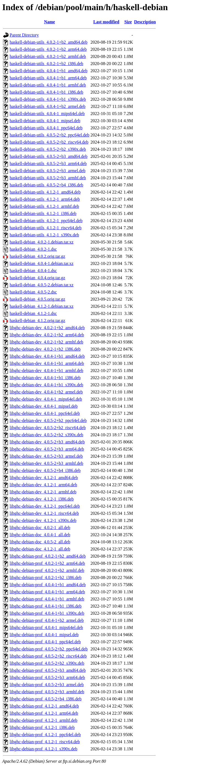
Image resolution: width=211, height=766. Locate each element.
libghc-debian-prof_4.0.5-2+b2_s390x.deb (47, 663)
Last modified (106, 21)
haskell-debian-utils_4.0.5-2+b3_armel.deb (47, 170)
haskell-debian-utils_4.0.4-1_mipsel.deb (45, 120)
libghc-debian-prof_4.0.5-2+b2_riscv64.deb (48, 656)
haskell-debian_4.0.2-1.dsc (33, 249)
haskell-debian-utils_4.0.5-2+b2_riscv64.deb (49, 142)
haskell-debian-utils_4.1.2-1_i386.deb (43, 213)
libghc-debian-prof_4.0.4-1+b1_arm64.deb (47, 591)
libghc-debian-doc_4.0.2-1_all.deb (40, 527)
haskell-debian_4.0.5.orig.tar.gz (37, 299)
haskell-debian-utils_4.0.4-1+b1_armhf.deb (48, 85)
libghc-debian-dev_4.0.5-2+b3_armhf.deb (46, 463)
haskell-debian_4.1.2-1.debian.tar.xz (41, 306)
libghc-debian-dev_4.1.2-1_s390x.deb (43, 520)
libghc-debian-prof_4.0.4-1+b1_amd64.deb (48, 584)
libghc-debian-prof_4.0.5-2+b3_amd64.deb (48, 670)
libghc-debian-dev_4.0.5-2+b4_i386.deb (45, 470)
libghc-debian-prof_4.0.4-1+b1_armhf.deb (47, 599)
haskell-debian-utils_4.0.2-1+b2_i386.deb (46, 63)
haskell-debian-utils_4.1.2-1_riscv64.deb (46, 227)
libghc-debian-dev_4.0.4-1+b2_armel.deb (46, 392)
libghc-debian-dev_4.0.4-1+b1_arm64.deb (47, 363)
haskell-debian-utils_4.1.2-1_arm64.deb (45, 199)
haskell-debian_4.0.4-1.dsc (33, 270)
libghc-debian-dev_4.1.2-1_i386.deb (42, 499)
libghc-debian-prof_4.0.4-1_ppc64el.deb (45, 641)
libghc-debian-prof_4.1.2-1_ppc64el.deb (45, 734)
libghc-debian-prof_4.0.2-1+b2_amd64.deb (48, 556)
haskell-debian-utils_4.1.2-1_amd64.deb (45, 192)
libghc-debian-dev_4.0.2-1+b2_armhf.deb (46, 342)
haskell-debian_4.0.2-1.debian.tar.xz (41, 242)
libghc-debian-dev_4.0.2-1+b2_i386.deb (45, 349)
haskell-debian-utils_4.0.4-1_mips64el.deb (47, 113)
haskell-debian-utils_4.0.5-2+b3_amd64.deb (48, 156)
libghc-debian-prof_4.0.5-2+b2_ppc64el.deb (49, 649)
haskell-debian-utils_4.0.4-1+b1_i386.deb (46, 92)
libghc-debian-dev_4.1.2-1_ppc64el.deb (45, 506)
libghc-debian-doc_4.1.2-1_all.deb (40, 549)
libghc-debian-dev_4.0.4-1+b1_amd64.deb (47, 356)
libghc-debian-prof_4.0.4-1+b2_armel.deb (47, 620)
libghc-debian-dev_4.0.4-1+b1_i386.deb (45, 377)
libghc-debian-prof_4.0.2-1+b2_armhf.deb (47, 570)
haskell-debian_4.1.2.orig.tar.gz (37, 320)
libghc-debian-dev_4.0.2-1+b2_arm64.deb (47, 334)
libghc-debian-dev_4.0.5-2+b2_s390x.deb (46, 434)
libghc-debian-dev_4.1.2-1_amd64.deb (44, 477)
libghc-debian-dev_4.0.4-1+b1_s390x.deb (46, 384)
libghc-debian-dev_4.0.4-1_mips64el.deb (46, 399)
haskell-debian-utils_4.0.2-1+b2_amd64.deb (48, 42)
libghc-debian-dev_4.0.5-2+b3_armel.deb (46, 456)
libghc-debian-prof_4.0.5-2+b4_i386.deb (46, 699)
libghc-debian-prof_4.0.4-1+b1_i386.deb (46, 606)
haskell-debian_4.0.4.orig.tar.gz (37, 277)
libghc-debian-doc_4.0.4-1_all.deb (40, 534)
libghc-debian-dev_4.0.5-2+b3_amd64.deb (47, 442)
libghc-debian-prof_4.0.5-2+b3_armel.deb (47, 684)
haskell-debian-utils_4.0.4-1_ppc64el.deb (46, 127)
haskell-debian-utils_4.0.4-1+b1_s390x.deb (48, 99)
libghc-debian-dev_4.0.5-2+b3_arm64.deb (47, 449)
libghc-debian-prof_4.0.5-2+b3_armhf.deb (47, 691)
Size (128, 21)
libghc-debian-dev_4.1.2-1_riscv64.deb (44, 513)
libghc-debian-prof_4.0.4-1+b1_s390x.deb (47, 613)
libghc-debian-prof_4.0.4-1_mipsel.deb (44, 634)
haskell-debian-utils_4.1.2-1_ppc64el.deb (46, 220)
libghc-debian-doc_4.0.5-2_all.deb (40, 541)
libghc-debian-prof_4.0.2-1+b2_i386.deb (46, 577)
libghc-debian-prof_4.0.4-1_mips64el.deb (46, 627)
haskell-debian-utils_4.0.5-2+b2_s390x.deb (48, 149)
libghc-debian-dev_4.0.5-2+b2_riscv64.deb (48, 427)
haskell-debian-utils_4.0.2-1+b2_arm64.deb (48, 49)
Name (49, 21)
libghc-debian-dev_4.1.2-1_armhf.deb (43, 492)
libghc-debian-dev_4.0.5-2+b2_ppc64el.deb (48, 420)
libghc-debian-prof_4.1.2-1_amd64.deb (44, 706)
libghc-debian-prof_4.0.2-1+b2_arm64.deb (47, 563)
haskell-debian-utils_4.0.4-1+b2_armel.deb (47, 106)
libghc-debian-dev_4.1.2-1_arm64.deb (43, 484)
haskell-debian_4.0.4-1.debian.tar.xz (41, 263)
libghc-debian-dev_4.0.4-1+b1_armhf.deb (46, 370)
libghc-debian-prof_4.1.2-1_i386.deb (42, 727)
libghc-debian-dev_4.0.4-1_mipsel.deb (44, 406)
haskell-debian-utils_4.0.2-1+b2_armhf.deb (48, 56)
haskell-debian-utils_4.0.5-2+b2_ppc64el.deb (49, 135)
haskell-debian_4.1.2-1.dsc (33, 313)
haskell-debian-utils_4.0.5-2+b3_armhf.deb (48, 177)
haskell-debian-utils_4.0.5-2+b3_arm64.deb (48, 163)
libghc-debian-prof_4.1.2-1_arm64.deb (44, 713)
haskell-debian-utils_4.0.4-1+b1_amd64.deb (48, 70)
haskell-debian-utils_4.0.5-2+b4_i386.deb (46, 185)
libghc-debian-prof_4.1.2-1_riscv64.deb (45, 741)
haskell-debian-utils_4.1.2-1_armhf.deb (44, 206)
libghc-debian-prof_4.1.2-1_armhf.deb (43, 720)
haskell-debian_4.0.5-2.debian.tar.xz (41, 285)
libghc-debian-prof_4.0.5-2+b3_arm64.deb (47, 677)
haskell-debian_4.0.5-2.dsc (33, 292)
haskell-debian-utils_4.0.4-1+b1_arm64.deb (48, 78)
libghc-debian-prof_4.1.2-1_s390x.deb (43, 749)
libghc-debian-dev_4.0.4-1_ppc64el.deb (45, 413)
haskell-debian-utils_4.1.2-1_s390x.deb (44, 235)
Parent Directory (24, 35)
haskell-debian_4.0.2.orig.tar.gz (37, 256)
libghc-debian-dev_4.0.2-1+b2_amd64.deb (47, 327)
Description (145, 21)
